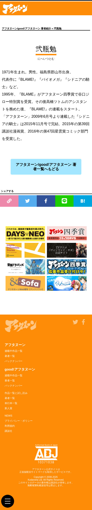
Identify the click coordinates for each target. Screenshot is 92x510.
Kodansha (33, 480)
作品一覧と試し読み (16, 393)
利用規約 (10, 425)
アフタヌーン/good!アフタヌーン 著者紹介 (26, 28)
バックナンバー (13, 361)
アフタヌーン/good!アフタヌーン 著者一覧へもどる (46, 167)
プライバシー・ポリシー (19, 420)
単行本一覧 (11, 403)
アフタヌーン (15, 345)
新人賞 (8, 408)
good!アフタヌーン (20, 369)
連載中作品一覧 (13, 350)
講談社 (8, 431)
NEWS (8, 415)
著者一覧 (10, 356)
